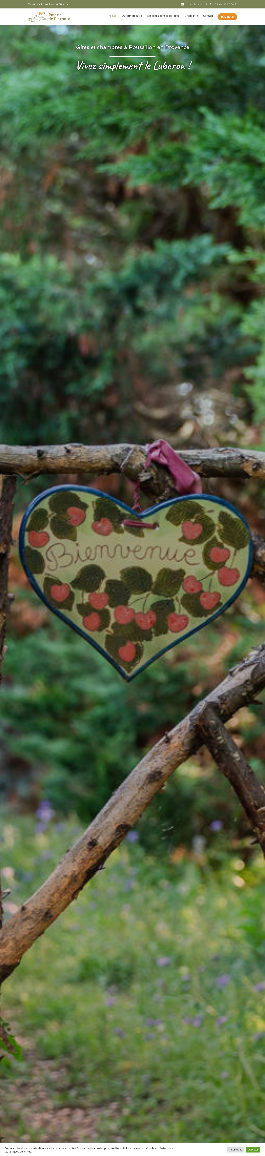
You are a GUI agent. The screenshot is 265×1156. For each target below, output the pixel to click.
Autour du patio (132, 15)
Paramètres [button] (235, 1149)
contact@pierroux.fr (196, 4)
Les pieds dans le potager (163, 15)
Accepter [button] (253, 1149)
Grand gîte (191, 15)
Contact (208, 15)
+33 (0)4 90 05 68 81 (225, 4)
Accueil (113, 15)
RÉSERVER (227, 17)
